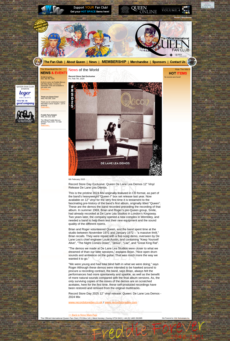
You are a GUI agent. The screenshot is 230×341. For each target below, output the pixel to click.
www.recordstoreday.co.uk (85, 302)
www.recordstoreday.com (121, 302)
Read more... (45, 89)
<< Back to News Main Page (82, 315)
